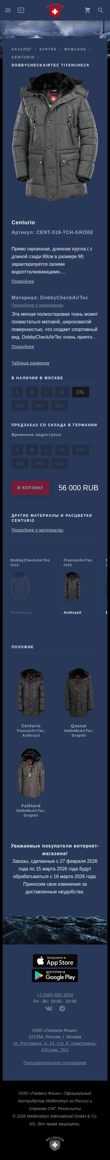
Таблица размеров (30, 363)
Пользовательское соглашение (55, 1062)
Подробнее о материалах (37, 305)
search (100, 10)
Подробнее (22, 281)
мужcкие (75, 49)
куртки (48, 49)
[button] (20, 12)
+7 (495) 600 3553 (55, 994)
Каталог (21, 49)
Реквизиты (69, 1108)
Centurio (23, 57)
